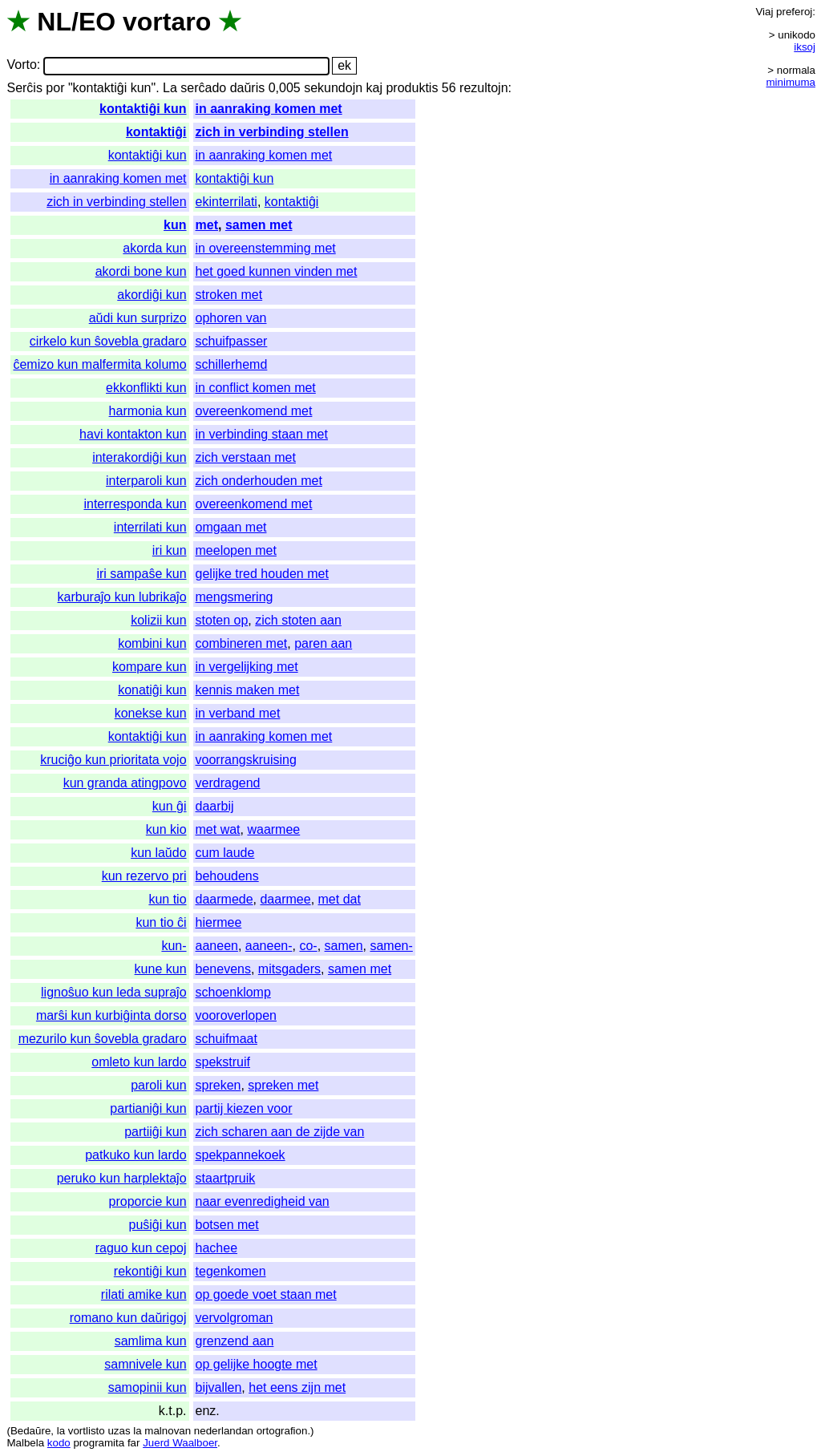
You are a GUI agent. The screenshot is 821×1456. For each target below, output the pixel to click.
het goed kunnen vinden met (277, 271)
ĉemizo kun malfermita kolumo (99, 364)
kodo (59, 1443)
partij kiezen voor (244, 1108)
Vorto (21, 65)
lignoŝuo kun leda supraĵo (113, 992)
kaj (374, 88)
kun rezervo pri (144, 876)
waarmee (273, 829)
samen (344, 945)
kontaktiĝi (156, 132)
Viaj (764, 12)
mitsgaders (289, 969)
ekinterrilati (226, 201)
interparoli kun (146, 480)
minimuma (790, 82)
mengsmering (234, 597)
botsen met (227, 1225)
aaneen (217, 945)
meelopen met (236, 550)
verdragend (228, 783)
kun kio (166, 829)
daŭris (247, 88)
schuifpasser (232, 341)
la (61, 1431)
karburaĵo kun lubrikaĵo (122, 597)
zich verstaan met (246, 457)
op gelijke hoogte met (256, 1364)
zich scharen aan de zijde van (280, 1132)
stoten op (222, 620)
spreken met (283, 1085)
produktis (412, 88)
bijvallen (219, 1387)
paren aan (323, 643)
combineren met (242, 643)
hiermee (219, 922)
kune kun (161, 969)
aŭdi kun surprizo (138, 318)
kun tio (167, 899)
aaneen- (269, 945)
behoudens (227, 876)
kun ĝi (169, 806)
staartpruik (226, 1178)
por (55, 88)
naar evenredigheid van (263, 1201)
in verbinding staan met (262, 434)
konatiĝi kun (152, 690)
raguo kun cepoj (141, 1248)
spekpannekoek (240, 1155)
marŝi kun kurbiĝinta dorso (111, 1015)
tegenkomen (231, 1271)
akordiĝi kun (151, 294)
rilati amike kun (144, 1294)
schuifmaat (226, 1038)
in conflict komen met (256, 387)
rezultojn (483, 88)
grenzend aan (235, 1341)
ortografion (282, 1431)
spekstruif (223, 1062)
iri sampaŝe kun (141, 573)
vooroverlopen (236, 1015)
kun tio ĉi (160, 922)
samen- (391, 945)
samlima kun (151, 1341)
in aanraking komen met (269, 108)
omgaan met (231, 527)
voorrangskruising (246, 759)
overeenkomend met (254, 411)
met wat (218, 829)
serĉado (203, 88)
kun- (173, 945)
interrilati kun (150, 527)
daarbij (215, 806)
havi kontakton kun (132, 434)
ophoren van (231, 318)
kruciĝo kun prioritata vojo (113, 759)
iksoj (804, 47)
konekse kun (151, 713)
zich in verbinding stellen (272, 132)
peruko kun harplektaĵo (122, 1178)
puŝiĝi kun (157, 1225)
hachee (217, 1248)
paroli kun (158, 1085)
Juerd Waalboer (180, 1443)
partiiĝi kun (155, 1132)
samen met (259, 225)
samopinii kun (147, 1387)
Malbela (25, 1443)
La (170, 88)
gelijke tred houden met (262, 573)
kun (175, 225)
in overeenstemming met (266, 248)
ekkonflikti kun (146, 387)
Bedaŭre (30, 1431)
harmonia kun (148, 411)
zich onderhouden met (259, 480)
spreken (218, 1085)
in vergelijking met (247, 666)
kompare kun (149, 666)
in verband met (238, 713)
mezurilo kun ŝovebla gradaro (102, 1038)
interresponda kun (134, 504)
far (133, 1443)
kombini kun (152, 643)
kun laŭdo (158, 852)
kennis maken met (248, 690)
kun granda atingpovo (125, 783)
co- (308, 945)
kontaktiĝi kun (142, 108)
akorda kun (154, 248)
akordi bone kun (141, 271)
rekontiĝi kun (150, 1271)
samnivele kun (145, 1364)
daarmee (285, 899)
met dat (339, 899)
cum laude (225, 852)
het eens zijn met (297, 1387)
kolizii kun (158, 620)
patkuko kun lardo (135, 1155)
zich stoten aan (298, 620)
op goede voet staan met (266, 1294)
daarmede (224, 899)
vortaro (167, 21)
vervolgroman (234, 1318)
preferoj (794, 12)
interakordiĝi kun (139, 457)
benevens (223, 969)
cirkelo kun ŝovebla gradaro (108, 341)
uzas (118, 1431)
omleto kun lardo (138, 1062)
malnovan (167, 1431)
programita (98, 1443)
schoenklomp (233, 992)
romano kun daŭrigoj (128, 1318)
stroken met (229, 294)
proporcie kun (148, 1201)
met (207, 225)
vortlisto (86, 1431)
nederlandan (223, 1431)
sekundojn (333, 88)
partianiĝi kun (148, 1108)
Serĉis (24, 88)
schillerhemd (232, 364)
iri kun (169, 550)
